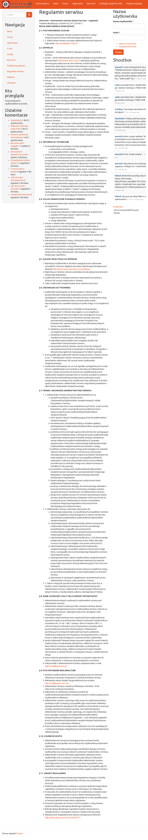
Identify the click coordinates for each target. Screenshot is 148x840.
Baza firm (91, 3)
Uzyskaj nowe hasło (127, 46)
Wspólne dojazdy (134, 3)
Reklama (11, 77)
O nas (9, 48)
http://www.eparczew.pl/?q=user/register (71, 269)
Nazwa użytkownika (123, 21)
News (55, 3)
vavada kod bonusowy (20, 194)
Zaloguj (118, 52)
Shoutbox (11, 83)
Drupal (20, 833)
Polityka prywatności (16, 66)
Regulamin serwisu (15, 71)
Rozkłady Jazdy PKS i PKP (111, 3)
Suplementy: (16, 120)
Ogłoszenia (77, 3)
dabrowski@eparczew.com (57, 683)
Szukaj (10, 54)
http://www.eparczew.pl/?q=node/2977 (62, 817)
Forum (65, 3)
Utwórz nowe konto (127, 44)
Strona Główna (42, 3)
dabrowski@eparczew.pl (66, 43)
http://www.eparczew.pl (69, 60)
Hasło (116, 32)
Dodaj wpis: (118, 207)
